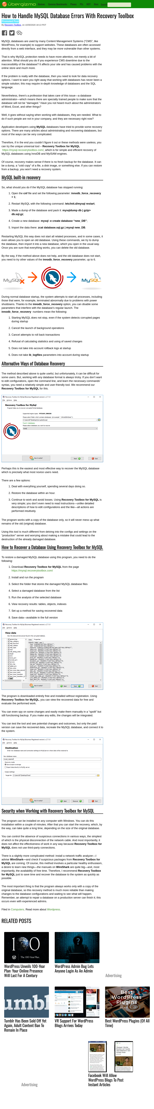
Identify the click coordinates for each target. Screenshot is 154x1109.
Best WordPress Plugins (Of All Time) (127, 1023)
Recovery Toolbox (13, 25)
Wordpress (53, 909)
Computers (17, 909)
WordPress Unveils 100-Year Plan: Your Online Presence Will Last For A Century (24, 970)
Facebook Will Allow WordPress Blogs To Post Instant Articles (105, 1079)
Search (104, 4)
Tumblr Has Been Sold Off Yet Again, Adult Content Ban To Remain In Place (25, 1025)
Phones (73, 4)
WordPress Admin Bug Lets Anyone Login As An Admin (74, 968)
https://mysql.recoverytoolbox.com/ (23, 150)
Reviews (41, 4)
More (96, 4)
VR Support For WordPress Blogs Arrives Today (74, 1023)
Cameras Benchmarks (57, 4)
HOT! (88, 4)
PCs (81, 4)
